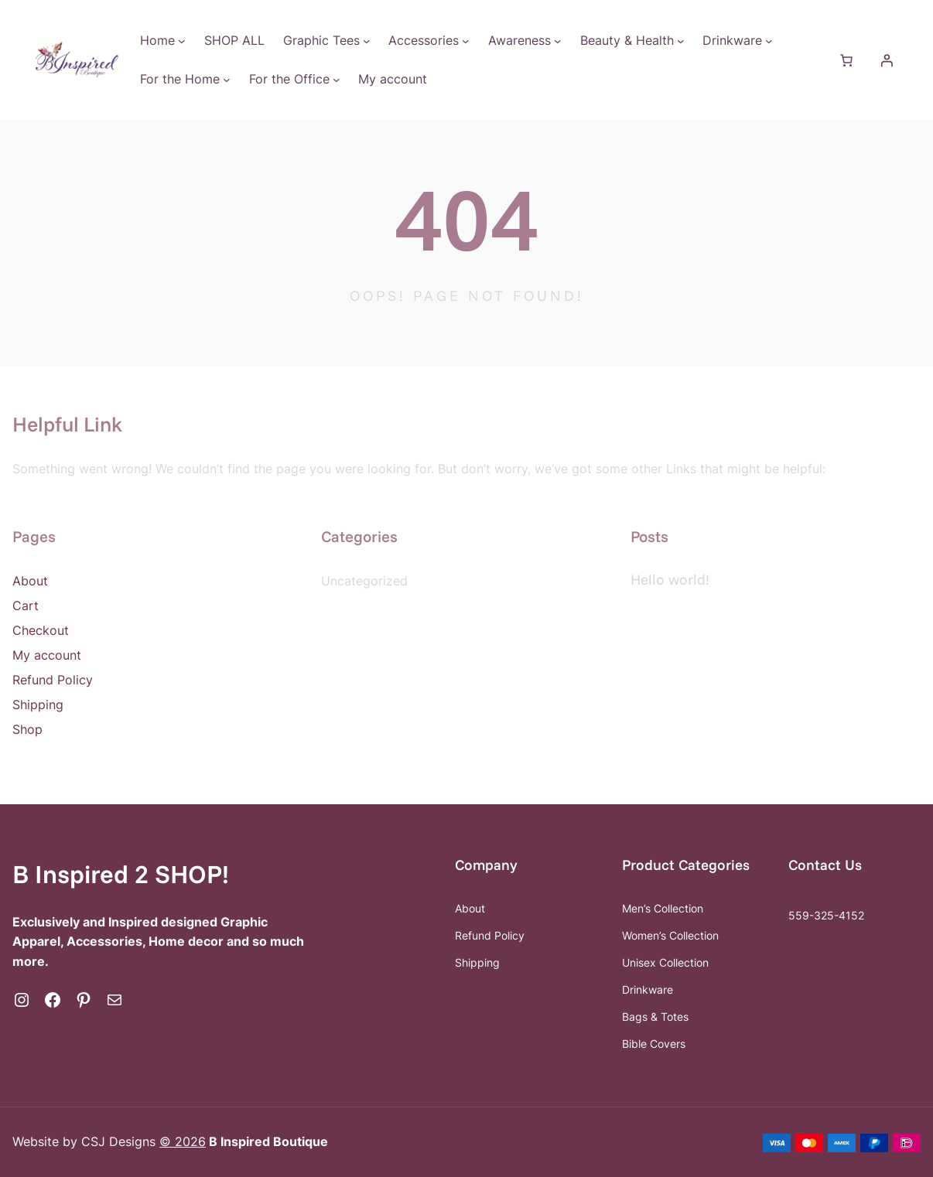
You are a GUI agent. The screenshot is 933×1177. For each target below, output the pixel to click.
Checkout (40, 630)
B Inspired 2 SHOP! (120, 873)
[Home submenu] (182, 41)
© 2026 (182, 1141)
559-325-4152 (826, 915)
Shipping (37, 704)
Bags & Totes (655, 1016)
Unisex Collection (665, 962)
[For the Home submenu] (227, 80)
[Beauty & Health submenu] (681, 41)
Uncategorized (364, 580)
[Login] (886, 60)
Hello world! (670, 579)
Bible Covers (653, 1043)
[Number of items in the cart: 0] (846, 60)
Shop (27, 729)
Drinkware (647, 989)
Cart (25, 605)
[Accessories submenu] (466, 41)
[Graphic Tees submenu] (367, 41)
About (30, 580)
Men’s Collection (662, 908)
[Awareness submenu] (558, 41)
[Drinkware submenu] (769, 41)
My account (46, 655)
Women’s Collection (670, 935)
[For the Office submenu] (336, 80)
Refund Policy (52, 679)
